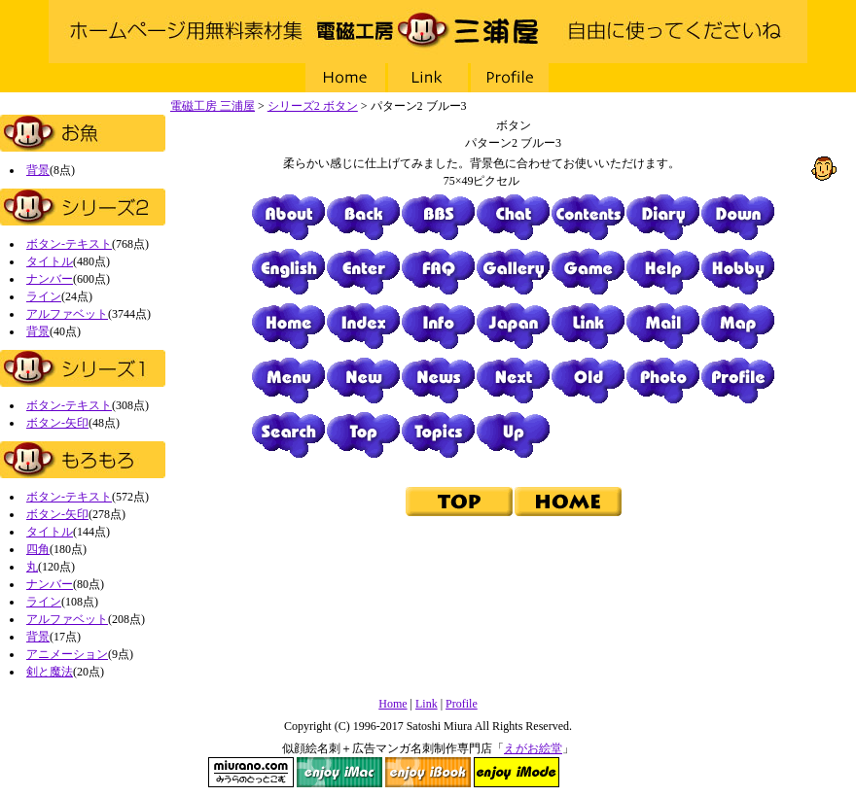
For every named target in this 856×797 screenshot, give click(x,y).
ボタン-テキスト (69, 244)
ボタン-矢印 (57, 423)
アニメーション (67, 654)
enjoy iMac (339, 772)
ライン (43, 296)
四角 (38, 549)
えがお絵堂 (533, 748)
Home (345, 77)
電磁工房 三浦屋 (428, 31)
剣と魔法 (49, 671)
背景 (38, 170)
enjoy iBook (428, 772)
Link (428, 77)
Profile (511, 77)
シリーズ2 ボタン (313, 106)
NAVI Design (605, 772)
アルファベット (67, 314)
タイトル (49, 261)
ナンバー (49, 279)
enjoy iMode (516, 772)
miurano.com (251, 772)
